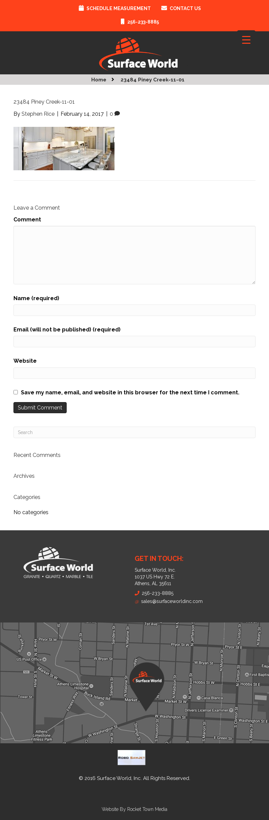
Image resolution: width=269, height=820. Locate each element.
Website (25, 361)
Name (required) (36, 298)
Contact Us (185, 8)
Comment (27, 219)
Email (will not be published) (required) (67, 329)
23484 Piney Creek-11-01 (152, 80)
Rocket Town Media (147, 809)
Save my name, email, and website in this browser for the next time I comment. (130, 392)
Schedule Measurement (119, 8)
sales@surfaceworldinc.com (169, 601)
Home (98, 80)
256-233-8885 (143, 22)
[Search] (134, 432)
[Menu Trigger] (246, 39)
